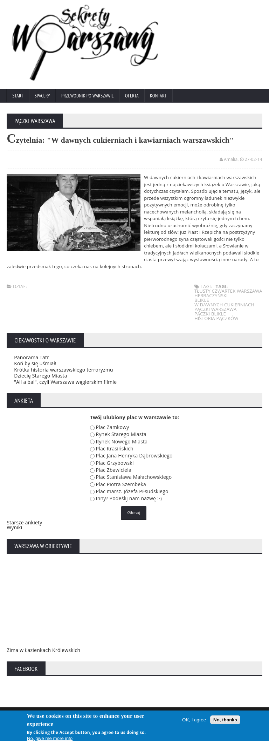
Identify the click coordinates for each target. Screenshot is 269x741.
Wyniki (14, 527)
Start (17, 96)
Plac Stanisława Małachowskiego (134, 477)
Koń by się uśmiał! (35, 363)
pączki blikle (210, 314)
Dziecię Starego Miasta (40, 375)
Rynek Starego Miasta (121, 434)
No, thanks (225, 720)
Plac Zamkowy (112, 427)
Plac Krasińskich (114, 448)
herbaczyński (211, 295)
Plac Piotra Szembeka (121, 484)
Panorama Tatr (31, 357)
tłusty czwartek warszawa (228, 291)
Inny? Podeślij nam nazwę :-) (129, 498)
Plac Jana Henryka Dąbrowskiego (134, 455)
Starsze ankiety (24, 522)
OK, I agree (194, 720)
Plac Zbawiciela (113, 470)
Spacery (42, 96)
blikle (201, 300)
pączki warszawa (215, 309)
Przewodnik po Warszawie (87, 96)
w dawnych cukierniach (224, 304)
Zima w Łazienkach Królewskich (43, 650)
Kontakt (158, 96)
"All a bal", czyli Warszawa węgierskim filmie (65, 382)
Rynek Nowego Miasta (122, 441)
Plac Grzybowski (115, 463)
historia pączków (216, 318)
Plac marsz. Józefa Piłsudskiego (132, 491)
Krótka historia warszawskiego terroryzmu (63, 369)
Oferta (132, 96)
